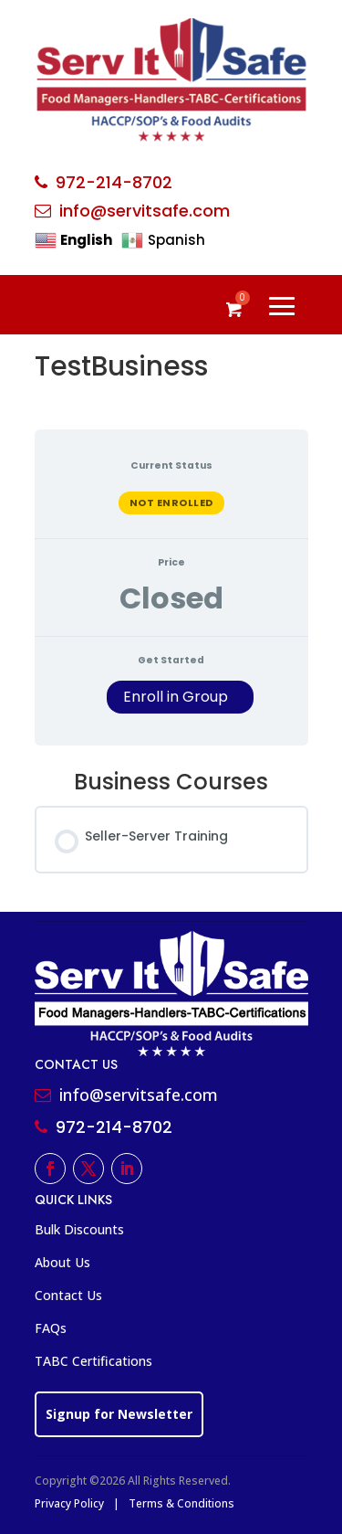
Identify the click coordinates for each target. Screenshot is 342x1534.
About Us (62, 1262)
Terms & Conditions (181, 1503)
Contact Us (68, 1295)
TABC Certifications (93, 1361)
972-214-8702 (114, 182)
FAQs (51, 1328)
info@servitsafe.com (144, 210)
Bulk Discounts (79, 1229)
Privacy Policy (69, 1503)
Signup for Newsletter (119, 1414)
